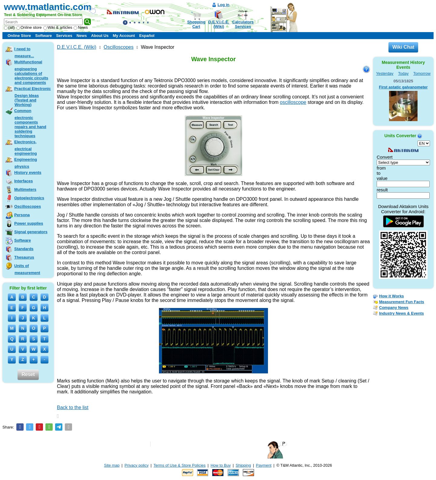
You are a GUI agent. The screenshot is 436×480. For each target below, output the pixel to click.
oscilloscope (293, 102)
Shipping (243, 465)
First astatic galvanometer (403, 87)
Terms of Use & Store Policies (180, 465)
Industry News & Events (401, 313)
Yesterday (384, 73)
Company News (393, 307)
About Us (100, 35)
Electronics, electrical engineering (25, 148)
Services (64, 35)
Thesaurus (24, 257)
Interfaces (23, 181)
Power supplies (28, 223)
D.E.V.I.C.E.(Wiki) (218, 24)
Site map (112, 465)
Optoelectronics (29, 198)
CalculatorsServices (243, 24)
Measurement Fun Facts (401, 302)
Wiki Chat (403, 47)
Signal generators (31, 232)
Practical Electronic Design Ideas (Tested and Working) (32, 96)
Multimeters (25, 189)
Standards (24, 249)
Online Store (19, 35)
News (81, 27)
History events (27, 172)
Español (147, 35)
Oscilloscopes (27, 206)
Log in (224, 4)
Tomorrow (422, 73)
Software (43, 35)
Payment (263, 465)
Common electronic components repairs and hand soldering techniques (30, 123)
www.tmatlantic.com (47, 7)
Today (403, 73)
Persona (22, 215)
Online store (29, 27)
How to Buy (220, 465)
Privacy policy (136, 465)
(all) (9, 27)
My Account (124, 35)
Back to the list (72, 407)
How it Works (391, 296)
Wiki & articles (57, 27)
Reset (28, 374)
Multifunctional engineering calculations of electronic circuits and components (31, 72)
